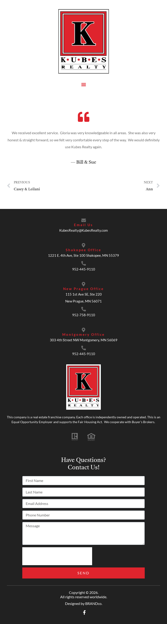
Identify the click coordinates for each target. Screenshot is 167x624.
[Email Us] (83, 220)
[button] (83, 84)
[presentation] (57, 556)
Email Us (83, 225)
